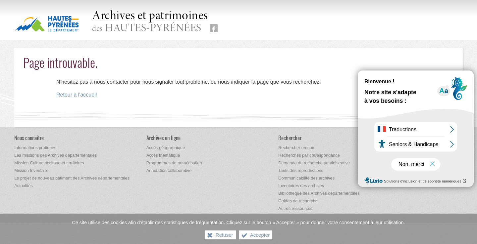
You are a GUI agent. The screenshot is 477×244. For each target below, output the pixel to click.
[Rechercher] (289, 138)
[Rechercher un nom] (296, 147)
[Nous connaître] (29, 138)
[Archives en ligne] (163, 138)
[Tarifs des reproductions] (300, 170)
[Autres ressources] (295, 208)
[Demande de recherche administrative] (314, 162)
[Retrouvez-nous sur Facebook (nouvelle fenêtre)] (214, 28)
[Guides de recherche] (298, 200)
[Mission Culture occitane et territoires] (49, 162)
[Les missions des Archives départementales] (55, 155)
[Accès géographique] (165, 147)
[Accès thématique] (163, 155)
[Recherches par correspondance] (309, 155)
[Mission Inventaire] (31, 170)
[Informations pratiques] (35, 147)
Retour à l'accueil (76, 95)
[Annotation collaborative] (169, 170)
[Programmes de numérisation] (174, 162)
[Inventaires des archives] (301, 185)
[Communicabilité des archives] (306, 178)
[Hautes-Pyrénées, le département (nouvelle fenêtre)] (46, 23)
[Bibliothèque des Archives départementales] (318, 193)
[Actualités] (23, 185)
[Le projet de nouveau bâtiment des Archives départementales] (72, 178)
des (150, 22)
